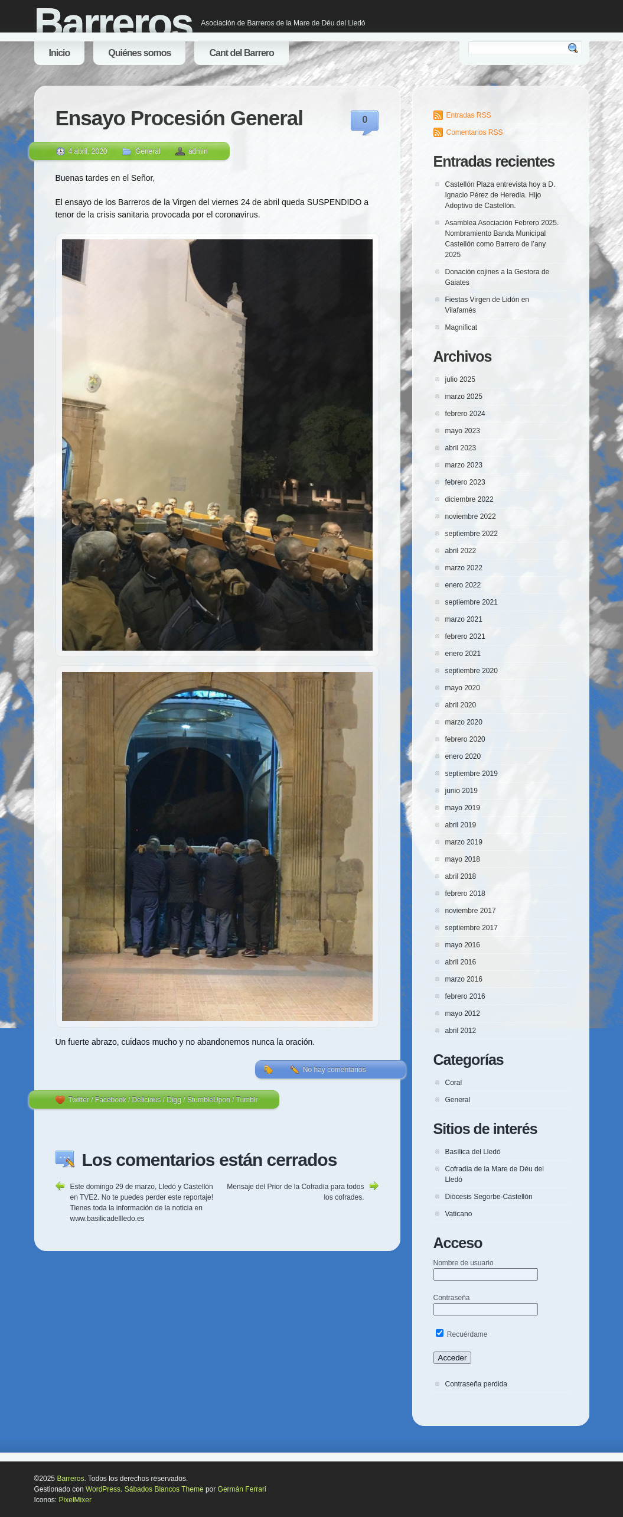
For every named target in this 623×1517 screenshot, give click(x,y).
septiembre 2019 (471, 773)
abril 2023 (461, 448)
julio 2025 (460, 379)
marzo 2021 (463, 619)
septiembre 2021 (471, 602)
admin (198, 151)
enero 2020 (463, 756)
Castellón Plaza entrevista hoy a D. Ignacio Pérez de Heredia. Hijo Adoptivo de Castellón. (500, 195)
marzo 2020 (463, 722)
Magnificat (461, 327)
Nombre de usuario (463, 1263)
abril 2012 (461, 1031)
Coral (453, 1083)
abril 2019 (461, 825)
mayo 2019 (462, 808)
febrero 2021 (465, 636)
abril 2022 (461, 551)
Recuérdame (462, 1334)
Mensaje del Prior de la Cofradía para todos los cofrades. (295, 1192)
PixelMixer (75, 1500)
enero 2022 (463, 585)
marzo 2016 (463, 979)
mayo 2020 (462, 688)
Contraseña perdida (476, 1384)
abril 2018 (461, 876)
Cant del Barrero (241, 53)
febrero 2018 (465, 893)
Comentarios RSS (474, 132)
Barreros (113, 24)
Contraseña (451, 1298)
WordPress (103, 1489)
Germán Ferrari (242, 1489)
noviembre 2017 (470, 911)
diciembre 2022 (469, 499)
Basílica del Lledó (473, 1152)
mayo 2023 (462, 431)
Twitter (79, 1100)
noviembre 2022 (470, 516)
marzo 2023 (463, 465)
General (148, 151)
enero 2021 (463, 653)
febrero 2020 (465, 739)
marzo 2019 (463, 842)
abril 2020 (461, 705)
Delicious (146, 1100)
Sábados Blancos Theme (164, 1489)
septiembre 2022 (471, 534)
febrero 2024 (465, 414)
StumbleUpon (208, 1100)
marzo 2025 (463, 396)
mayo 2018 (462, 859)
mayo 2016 (462, 945)
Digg (174, 1100)
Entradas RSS (468, 115)
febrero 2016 (465, 996)
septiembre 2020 (471, 671)
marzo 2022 (463, 568)
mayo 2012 (462, 1013)
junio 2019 (461, 791)
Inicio (59, 53)
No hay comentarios (334, 1070)
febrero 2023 (465, 482)
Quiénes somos (139, 53)
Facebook (110, 1100)
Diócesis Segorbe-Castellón (489, 1197)
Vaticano (458, 1214)
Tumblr (247, 1100)
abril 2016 (461, 962)
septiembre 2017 (471, 928)
